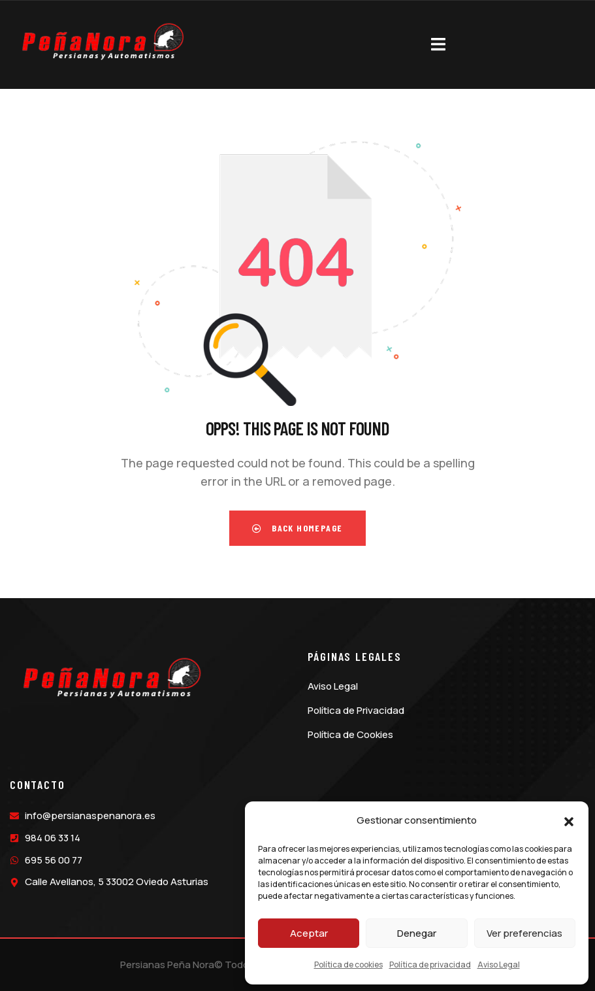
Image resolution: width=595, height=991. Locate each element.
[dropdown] (438, 42)
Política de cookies (348, 964)
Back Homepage (297, 527)
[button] (568, 821)
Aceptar (309, 933)
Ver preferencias (524, 933)
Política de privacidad (430, 964)
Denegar (416, 933)
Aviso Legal (498, 964)
